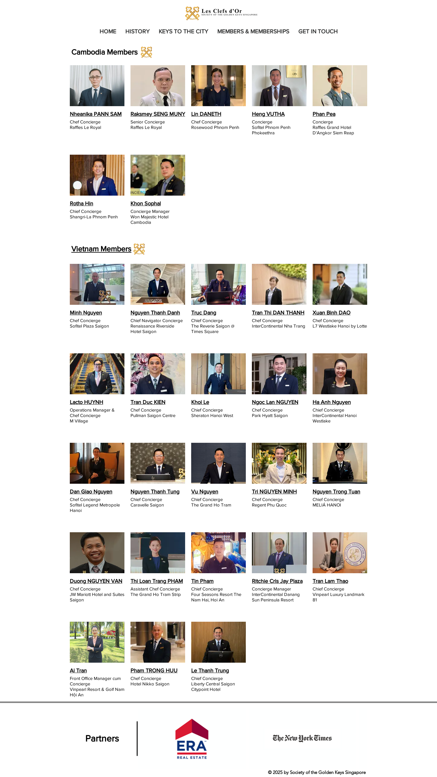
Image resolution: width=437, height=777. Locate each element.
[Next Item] (356, 739)
